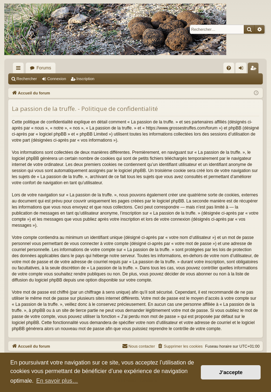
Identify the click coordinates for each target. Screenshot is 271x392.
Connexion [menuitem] (242, 69)
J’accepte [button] (231, 372)
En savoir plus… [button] (57, 381)
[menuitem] (228, 68)
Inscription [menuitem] (254, 69)
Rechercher (26, 79)
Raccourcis (20, 69)
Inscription (86, 79)
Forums (44, 67)
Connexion (56, 79)
